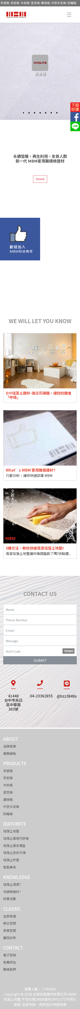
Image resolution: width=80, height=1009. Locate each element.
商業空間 (9, 930)
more (40, 178)
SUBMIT (40, 660)
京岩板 (14, 3)
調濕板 (45, 3)
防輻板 (71, 3)
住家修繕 (9, 916)
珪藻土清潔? (12, 884)
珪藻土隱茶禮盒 (14, 845)
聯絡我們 (9, 969)
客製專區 (9, 867)
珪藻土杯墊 (11, 860)
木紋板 (25, 3)
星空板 (35, 3)
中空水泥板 (58, 3)
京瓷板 (4, 3)
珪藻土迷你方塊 (14, 852)
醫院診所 (9, 937)
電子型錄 (9, 955)
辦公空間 (9, 923)
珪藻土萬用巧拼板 (16, 838)
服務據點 (9, 753)
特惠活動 (9, 898)
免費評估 (9, 962)
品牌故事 (9, 746)
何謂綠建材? (12, 891)
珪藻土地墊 (11, 831)
